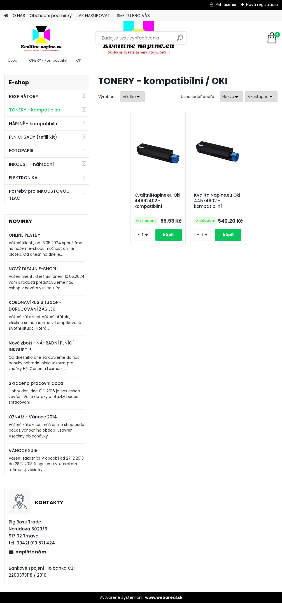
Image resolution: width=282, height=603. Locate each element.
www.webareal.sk (164, 597)
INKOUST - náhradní (31, 164)
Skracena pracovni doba (36, 383)
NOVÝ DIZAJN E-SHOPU (33, 269)
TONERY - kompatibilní (47, 60)
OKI (79, 60)
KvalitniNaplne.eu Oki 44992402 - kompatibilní (157, 200)
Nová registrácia (262, 4)
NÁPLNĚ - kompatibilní (34, 123)
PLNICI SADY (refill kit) (33, 137)
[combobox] (231, 96)
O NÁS (19, 15)
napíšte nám (30, 552)
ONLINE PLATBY (24, 235)
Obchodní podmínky (51, 15)
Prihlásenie (226, 4)
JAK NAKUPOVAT (93, 15)
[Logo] (42, 38)
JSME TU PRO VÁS (132, 15)
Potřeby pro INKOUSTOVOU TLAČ (39, 194)
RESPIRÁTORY (23, 96)
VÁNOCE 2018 (23, 450)
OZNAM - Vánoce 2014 (33, 417)
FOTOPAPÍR (21, 150)
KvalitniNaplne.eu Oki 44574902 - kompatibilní (217, 200)
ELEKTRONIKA (23, 177)
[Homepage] (6, 15)
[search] (180, 39)
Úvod (12, 60)
